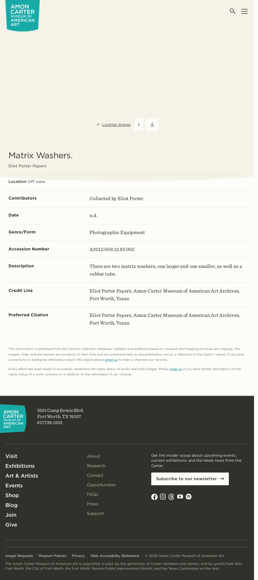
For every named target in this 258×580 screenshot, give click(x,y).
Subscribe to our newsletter (186, 478)
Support (95, 513)
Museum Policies (52, 556)
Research (96, 465)
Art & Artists (21, 476)
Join (10, 515)
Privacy (78, 556)
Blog (11, 505)
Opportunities (101, 484)
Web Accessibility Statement (115, 556)
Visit (11, 456)
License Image (113, 125)
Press (92, 503)
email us (111, 360)
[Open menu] (244, 11)
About (93, 456)
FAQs (93, 494)
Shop (12, 495)
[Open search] (233, 11)
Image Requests (19, 556)
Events (14, 485)
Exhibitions (20, 466)
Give (11, 524)
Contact (95, 475)
